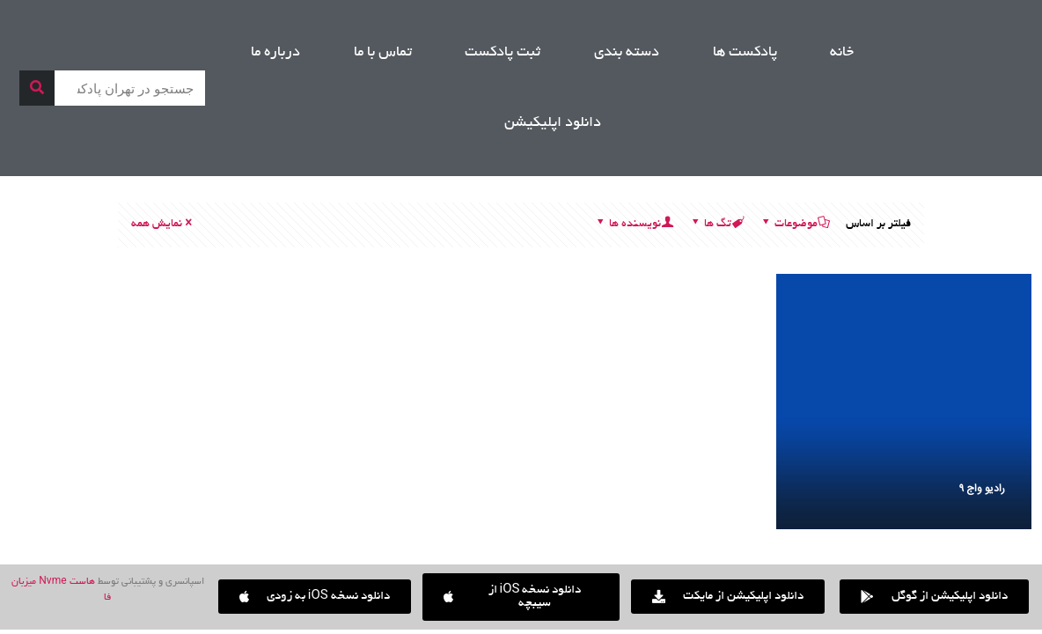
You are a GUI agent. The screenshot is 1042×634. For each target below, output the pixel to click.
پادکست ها (745, 53)
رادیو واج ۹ (982, 489)
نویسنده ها (633, 224)
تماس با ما (383, 53)
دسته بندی (626, 53)
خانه (842, 53)
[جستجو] (37, 88)
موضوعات (794, 224)
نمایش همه (162, 224)
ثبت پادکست (502, 53)
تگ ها (716, 224)
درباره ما (275, 53)
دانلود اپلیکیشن (552, 123)
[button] (314, 596)
